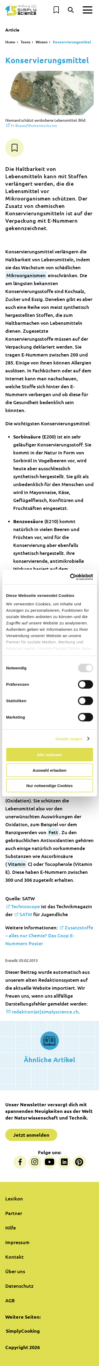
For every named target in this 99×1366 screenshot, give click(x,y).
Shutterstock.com (34, 125)
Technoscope (25, 906)
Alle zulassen (49, 754)
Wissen (42, 41)
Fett (53, 832)
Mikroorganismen (26, 275)
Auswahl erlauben (49, 770)
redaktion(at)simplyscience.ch (45, 1011)
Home (10, 41)
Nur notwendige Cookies (49, 785)
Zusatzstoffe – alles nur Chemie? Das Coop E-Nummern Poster (49, 935)
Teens (25, 41)
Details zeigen (68, 738)
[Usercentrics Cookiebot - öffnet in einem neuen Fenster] (70, 576)
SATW (26, 914)
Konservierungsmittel (72, 41)
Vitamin (17, 864)
